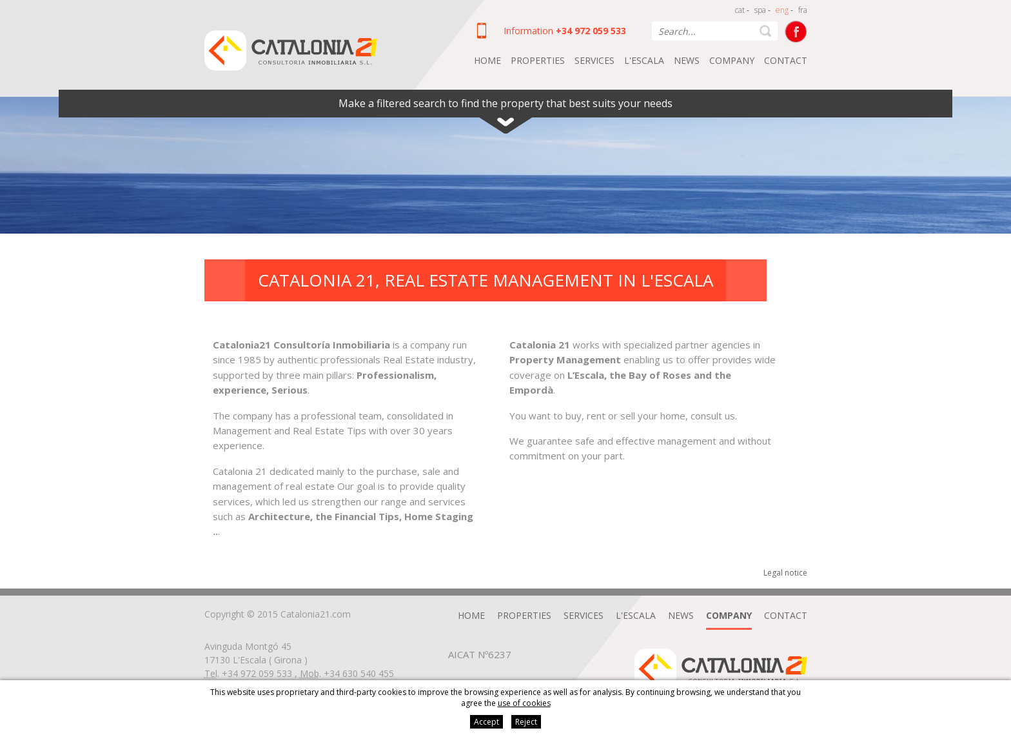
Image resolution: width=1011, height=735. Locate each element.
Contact (785, 60)
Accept (486, 721)
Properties (538, 60)
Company (731, 60)
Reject (526, 721)
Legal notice (785, 572)
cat (740, 10)
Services (594, 60)
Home (487, 60)
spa (760, 10)
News (687, 60)
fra (802, 10)
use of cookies (524, 703)
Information (528, 31)
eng (782, 10)
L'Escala (644, 60)
